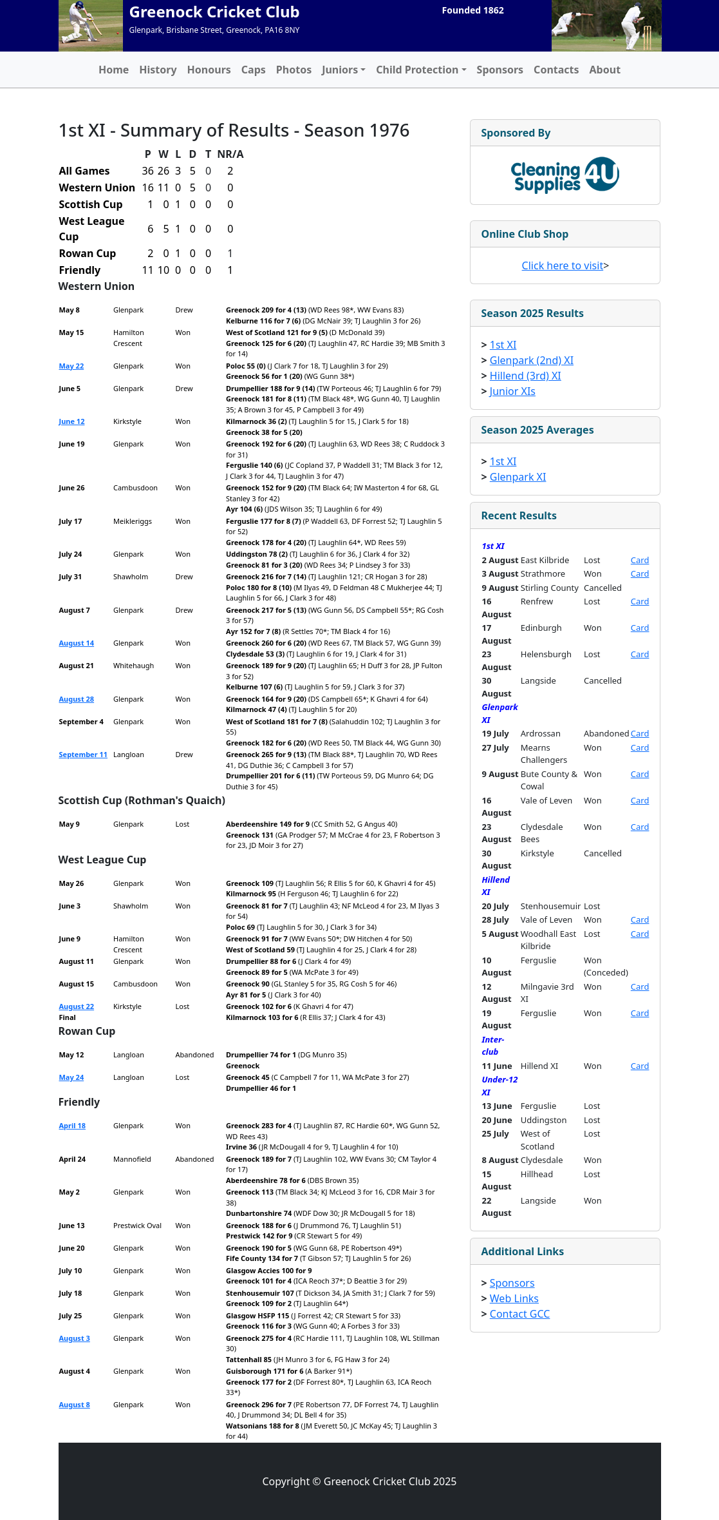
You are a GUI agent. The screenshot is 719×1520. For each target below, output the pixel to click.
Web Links (514, 1298)
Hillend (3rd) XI (525, 376)
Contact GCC (520, 1314)
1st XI (503, 345)
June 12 (72, 421)
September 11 (83, 754)
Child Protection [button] (417, 70)
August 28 (77, 699)
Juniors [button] (340, 70)
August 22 (77, 1006)
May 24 (71, 1077)
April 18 (72, 1125)
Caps (253, 70)
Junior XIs (513, 391)
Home (113, 70)
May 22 (71, 365)
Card (640, 560)
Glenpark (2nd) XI (532, 360)
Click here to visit (563, 265)
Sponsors (500, 70)
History (157, 70)
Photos (294, 70)
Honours (209, 70)
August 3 (74, 1338)
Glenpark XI (518, 477)
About (605, 70)
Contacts (556, 70)
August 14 (77, 643)
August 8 (74, 1404)
